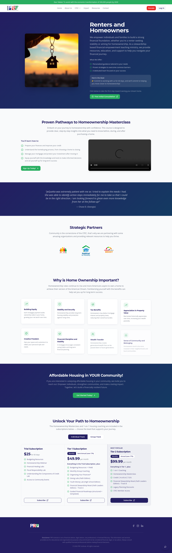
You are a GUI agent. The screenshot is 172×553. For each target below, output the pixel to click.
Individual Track (78, 437)
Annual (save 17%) (127, 456)
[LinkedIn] (142, 526)
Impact (86, 8)
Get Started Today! (86, 395)
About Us (68, 8)
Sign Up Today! (31, 168)
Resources (96, 8)
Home (59, 8)
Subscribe (42, 500)
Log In (161, 8)
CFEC (78, 8)
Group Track (95, 437)
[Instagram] (138, 526)
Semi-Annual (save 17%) (85, 453)
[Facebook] (133, 526)
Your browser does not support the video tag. (119, 155)
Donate (151, 8)
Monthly (72, 453)
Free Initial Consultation (105, 97)
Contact (106, 8)
